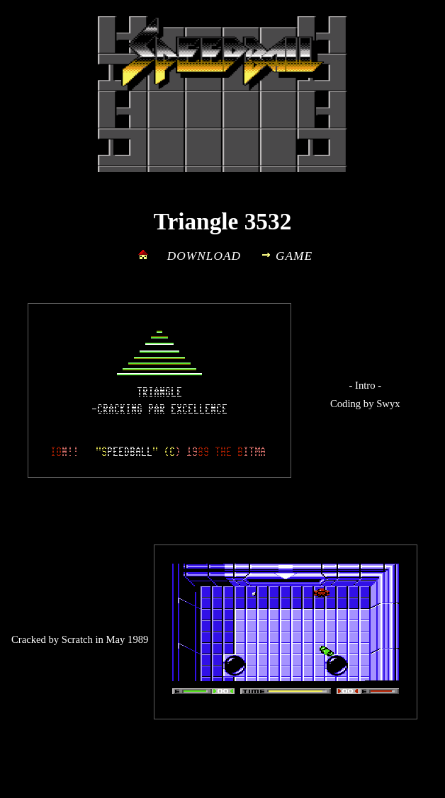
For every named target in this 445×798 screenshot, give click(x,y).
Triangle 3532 (223, 221)
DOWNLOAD (204, 256)
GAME (294, 256)
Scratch (77, 639)
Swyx (388, 403)
